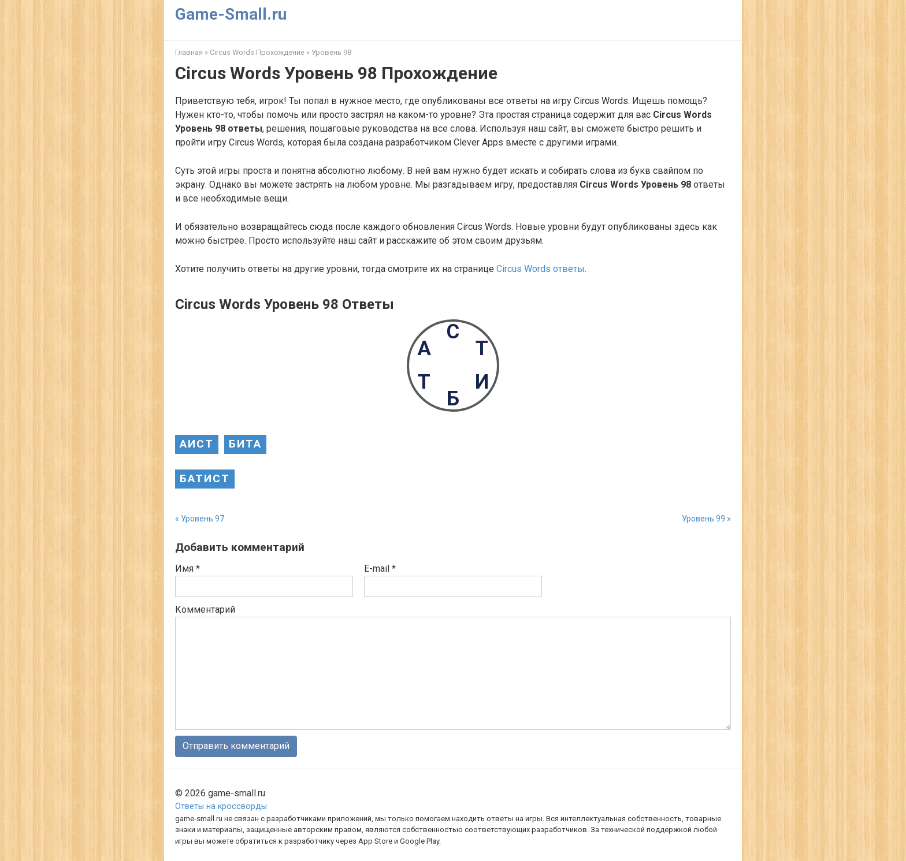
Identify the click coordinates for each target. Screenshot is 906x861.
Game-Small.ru (231, 14)
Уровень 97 (202, 518)
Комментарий (205, 609)
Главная (189, 52)
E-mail (380, 568)
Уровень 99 (703, 518)
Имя (187, 568)
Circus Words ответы (540, 268)
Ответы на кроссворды (221, 806)
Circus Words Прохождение (257, 52)
